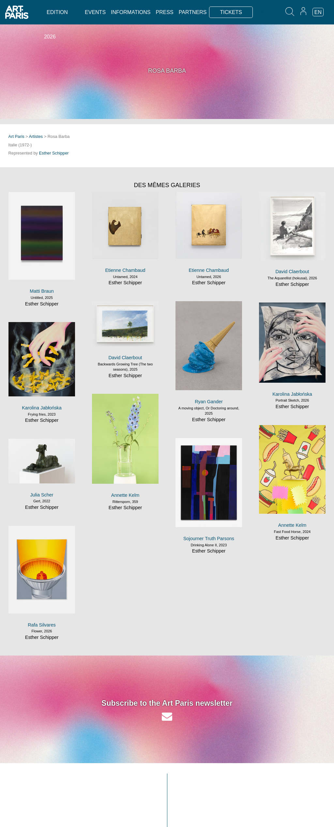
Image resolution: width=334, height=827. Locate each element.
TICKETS (231, 12)
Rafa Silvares (42, 625)
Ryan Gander (209, 401)
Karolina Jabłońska (292, 394)
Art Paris (16, 136)
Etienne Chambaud (125, 270)
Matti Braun (42, 291)
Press (165, 12)
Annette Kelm (125, 495)
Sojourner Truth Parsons (208, 538)
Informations (130, 12)
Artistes (36, 136)
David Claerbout (292, 271)
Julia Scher (41, 494)
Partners (193, 12)
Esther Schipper (54, 153)
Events (95, 12)
